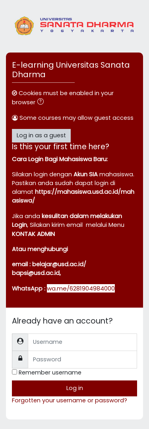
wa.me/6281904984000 (81, 288)
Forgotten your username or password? (69, 400)
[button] (42, 102)
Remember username (50, 372)
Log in (74, 388)
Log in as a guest (41, 135)
